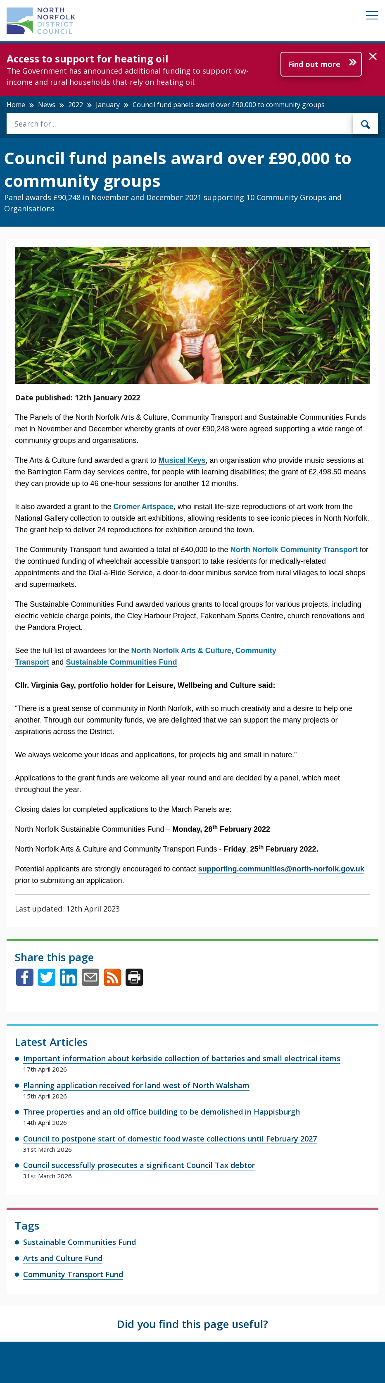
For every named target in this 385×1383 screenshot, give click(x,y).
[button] (373, 57)
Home (16, 104)
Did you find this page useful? (192, 1323)
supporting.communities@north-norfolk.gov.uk (281, 869)
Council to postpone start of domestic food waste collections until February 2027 (170, 1139)
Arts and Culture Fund (62, 1258)
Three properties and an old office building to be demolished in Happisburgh (161, 1112)
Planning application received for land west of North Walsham (136, 1085)
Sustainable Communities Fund (79, 1242)
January (108, 104)
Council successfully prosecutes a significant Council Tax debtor (139, 1165)
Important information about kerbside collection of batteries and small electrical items (181, 1058)
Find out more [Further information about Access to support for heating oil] (314, 64)
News (46, 104)
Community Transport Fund (73, 1274)
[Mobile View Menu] (372, 16)
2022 (75, 104)
